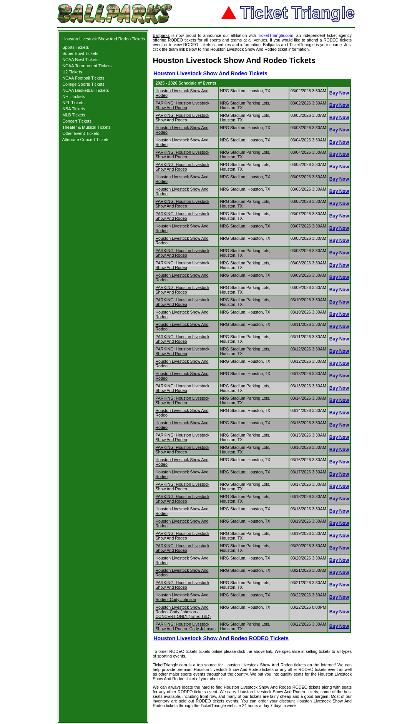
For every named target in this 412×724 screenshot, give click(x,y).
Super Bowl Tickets (80, 53)
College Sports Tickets (83, 84)
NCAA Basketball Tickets (85, 90)
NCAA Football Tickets (83, 78)
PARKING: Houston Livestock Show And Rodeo (182, 105)
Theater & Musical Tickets (86, 127)
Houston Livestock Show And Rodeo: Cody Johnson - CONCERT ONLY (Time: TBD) (183, 612)
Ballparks (161, 35)
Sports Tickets (75, 47)
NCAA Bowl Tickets (80, 59)
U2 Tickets (72, 72)
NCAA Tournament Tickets (86, 65)
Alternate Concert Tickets (86, 139)
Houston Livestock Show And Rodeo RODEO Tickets (221, 638)
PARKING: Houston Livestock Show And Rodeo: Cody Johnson (185, 626)
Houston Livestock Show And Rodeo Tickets (103, 39)
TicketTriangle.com (275, 35)
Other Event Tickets (80, 133)
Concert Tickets (76, 121)
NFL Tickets (73, 102)
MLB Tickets (73, 115)
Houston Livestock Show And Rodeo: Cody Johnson (181, 597)
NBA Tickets (73, 108)
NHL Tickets (73, 96)
